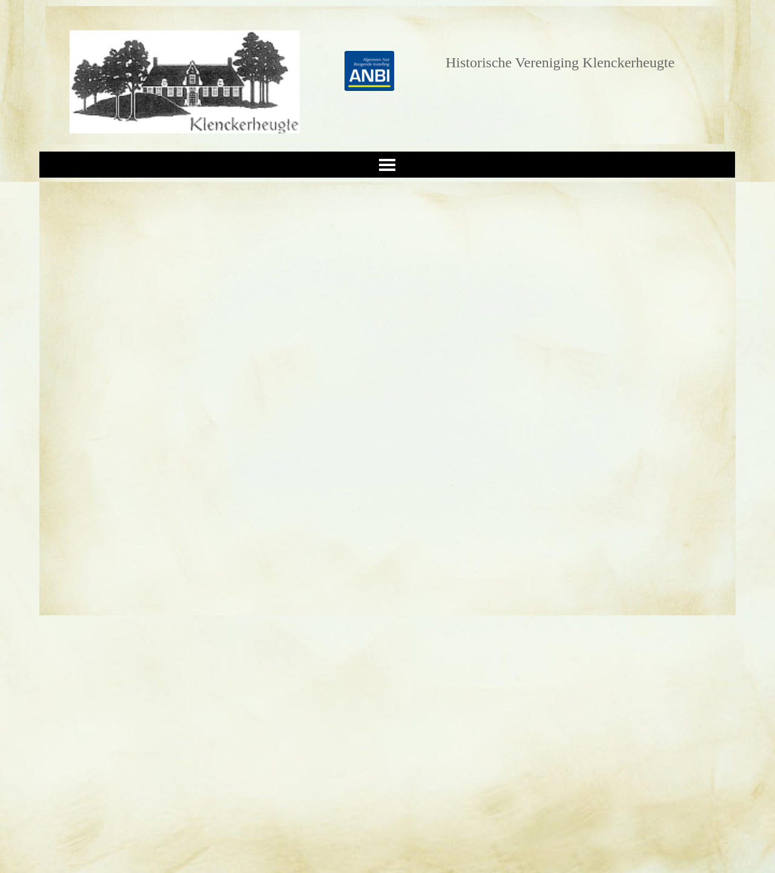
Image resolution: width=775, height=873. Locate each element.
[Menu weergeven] (387, 165)
